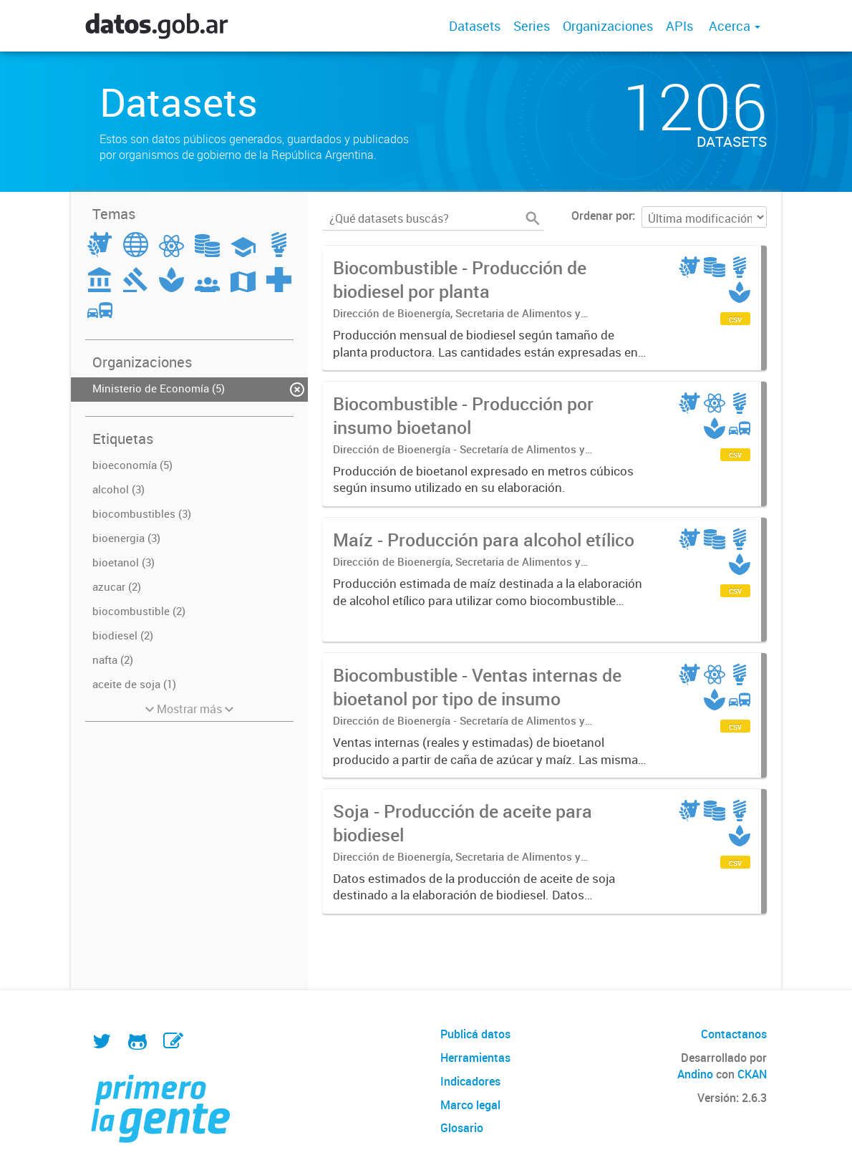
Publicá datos (475, 1034)
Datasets (474, 25)
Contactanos (734, 1034)
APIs (679, 25)
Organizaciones (608, 25)
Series (531, 25)
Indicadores (470, 1081)
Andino (695, 1074)
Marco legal (470, 1105)
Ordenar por (601, 215)
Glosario (461, 1128)
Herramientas (475, 1057)
